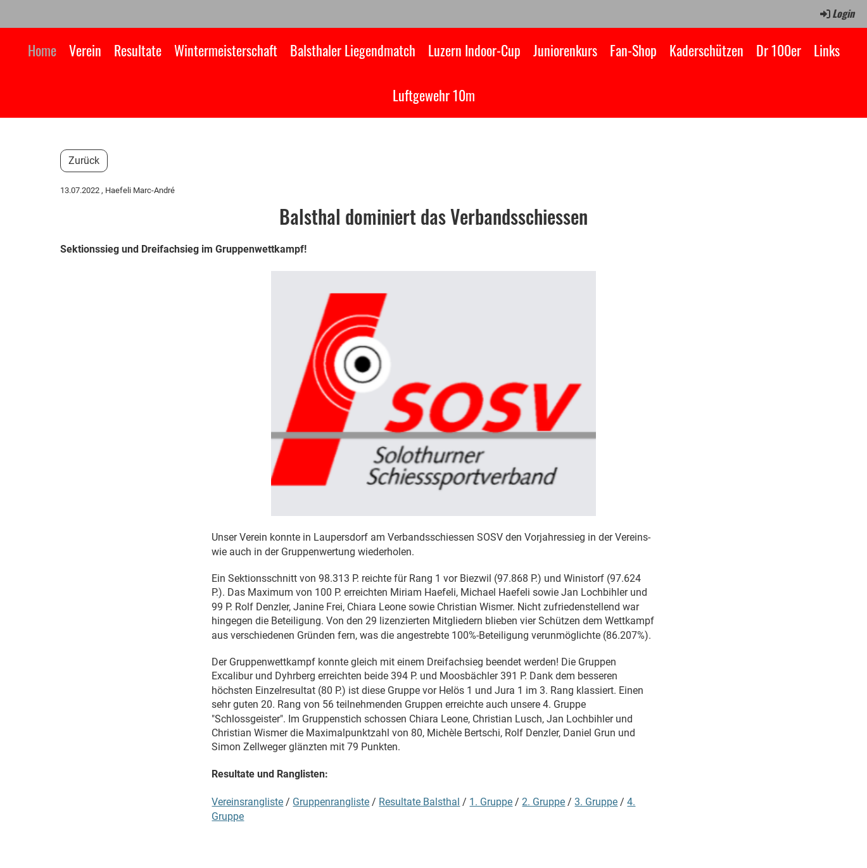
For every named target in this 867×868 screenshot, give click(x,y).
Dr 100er (778, 50)
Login (836, 13)
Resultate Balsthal (419, 802)
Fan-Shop (633, 50)
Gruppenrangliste (331, 802)
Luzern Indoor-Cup (474, 50)
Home (42, 50)
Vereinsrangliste (247, 802)
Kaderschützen (706, 50)
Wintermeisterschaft (225, 50)
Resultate (137, 50)
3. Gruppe (595, 802)
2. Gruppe (543, 802)
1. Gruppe (490, 802)
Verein (85, 50)
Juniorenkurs (565, 50)
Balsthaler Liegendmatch (352, 50)
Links (827, 50)
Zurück (83, 160)
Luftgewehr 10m (434, 95)
